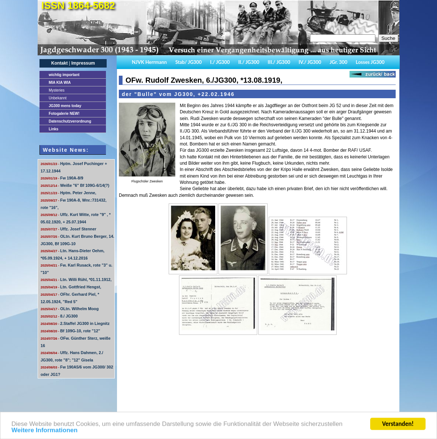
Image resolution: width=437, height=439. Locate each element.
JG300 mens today (65, 106)
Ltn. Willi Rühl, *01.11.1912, (76, 279)
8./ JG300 (59, 316)
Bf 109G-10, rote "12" (70, 331)
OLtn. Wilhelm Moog (70, 308)
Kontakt (59, 63)
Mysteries (57, 90)
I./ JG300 (220, 62)
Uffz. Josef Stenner (68, 229)
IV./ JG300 (310, 62)
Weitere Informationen (44, 433)
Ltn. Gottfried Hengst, (71, 287)
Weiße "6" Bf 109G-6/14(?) (75, 185)
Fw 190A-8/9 (62, 178)
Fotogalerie (64, 114)
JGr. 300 (338, 62)
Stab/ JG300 (188, 62)
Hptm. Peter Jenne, (68, 193)
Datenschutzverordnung (70, 121)
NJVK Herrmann (149, 62)
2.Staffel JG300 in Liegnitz (75, 323)
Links (53, 129)
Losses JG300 (370, 62)
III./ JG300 (279, 62)
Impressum (83, 63)
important (64, 75)
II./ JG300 (248, 62)
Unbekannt (57, 98)
